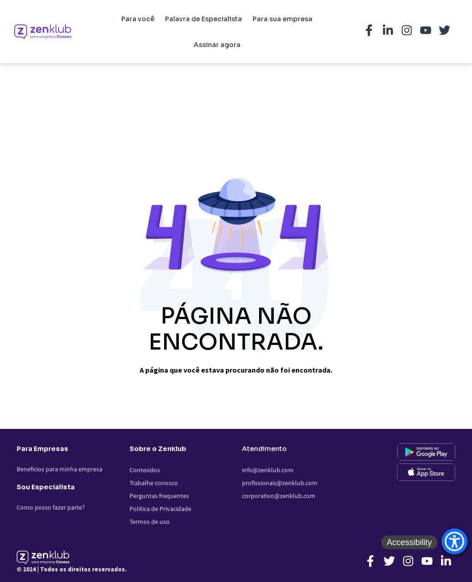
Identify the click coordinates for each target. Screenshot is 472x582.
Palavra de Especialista (203, 19)
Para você (137, 19)
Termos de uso (150, 521)
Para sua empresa (283, 19)
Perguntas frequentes (159, 496)
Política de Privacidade (160, 509)
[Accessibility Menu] (454, 541)
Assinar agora (217, 45)
